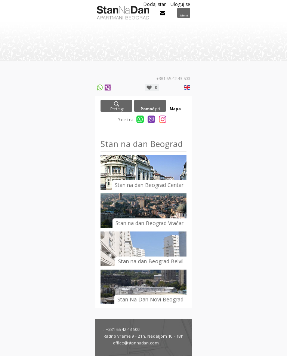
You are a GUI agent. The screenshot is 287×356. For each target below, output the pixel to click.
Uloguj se (180, 4)
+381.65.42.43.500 (173, 78)
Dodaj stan (155, 4)
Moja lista (156, 87)
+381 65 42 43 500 (123, 329)
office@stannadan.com (136, 343)
